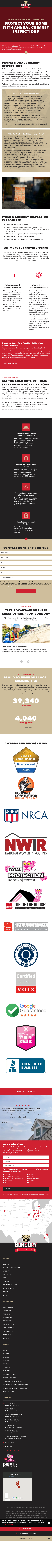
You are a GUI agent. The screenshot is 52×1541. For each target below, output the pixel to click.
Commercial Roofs (10, 1285)
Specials (6, 1364)
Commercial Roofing (12, 1176)
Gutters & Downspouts (12, 1267)
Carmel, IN (7, 1310)
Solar (30, 1182)
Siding (30, 1174)
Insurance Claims (9, 1374)
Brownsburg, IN (9, 1307)
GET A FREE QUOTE (26, 1529)
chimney (15, 46)
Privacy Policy (8, 586)
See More (6, 1338)
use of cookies (8, 1525)
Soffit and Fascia (34, 1178)
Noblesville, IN (8, 1328)
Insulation (8, 1180)
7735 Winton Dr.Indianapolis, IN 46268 (14, 1404)
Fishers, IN (6, 1314)
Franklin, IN (7, 1317)
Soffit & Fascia (8, 1288)
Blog (5, 1350)
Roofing (7, 1174)
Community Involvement (12, 1381)
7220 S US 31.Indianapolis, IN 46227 (14, 1410)
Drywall (31, 1180)
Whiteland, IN (8, 1331)
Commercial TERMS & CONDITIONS (15, 1385)
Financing (6, 1371)
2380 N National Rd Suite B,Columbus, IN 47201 (16, 1437)
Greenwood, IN (8, 1324)
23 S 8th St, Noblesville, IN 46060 (13, 1426)
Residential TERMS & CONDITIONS (15, 1388)
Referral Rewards (10, 1378)
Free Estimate (9, 363)
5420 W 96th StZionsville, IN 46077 (13, 1432)
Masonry (8, 1182)
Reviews (6, 1360)
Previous (21, 661)
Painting (31, 1176)
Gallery (6, 1353)
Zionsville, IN (8, 1335)
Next (28, 661)
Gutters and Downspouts (14, 1178)
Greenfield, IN (8, 1321)
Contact (6, 1367)
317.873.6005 (9, 1442)
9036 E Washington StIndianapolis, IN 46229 (14, 1415)
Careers (6, 1357)
